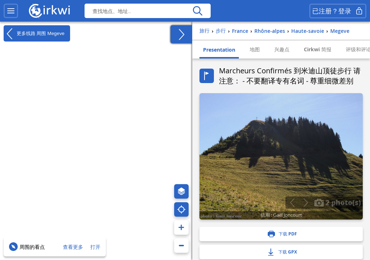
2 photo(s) (337, 202)
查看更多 (73, 246)
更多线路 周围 (34, 33)
